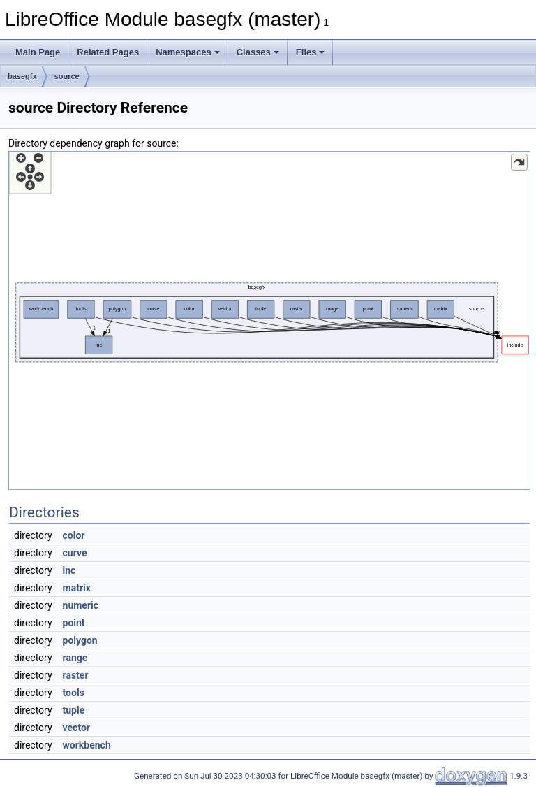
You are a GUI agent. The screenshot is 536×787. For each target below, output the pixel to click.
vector (76, 727)
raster (76, 675)
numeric (81, 605)
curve (75, 552)
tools (73, 692)
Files (310, 52)
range (75, 657)
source (67, 76)
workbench (87, 745)
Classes (258, 52)
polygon (80, 640)
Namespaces (188, 52)
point (74, 622)
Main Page (37, 52)
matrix (77, 587)
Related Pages (108, 52)
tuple (74, 710)
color (74, 535)
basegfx (22, 76)
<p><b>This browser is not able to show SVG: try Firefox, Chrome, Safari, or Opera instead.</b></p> (269, 320)
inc (69, 570)
